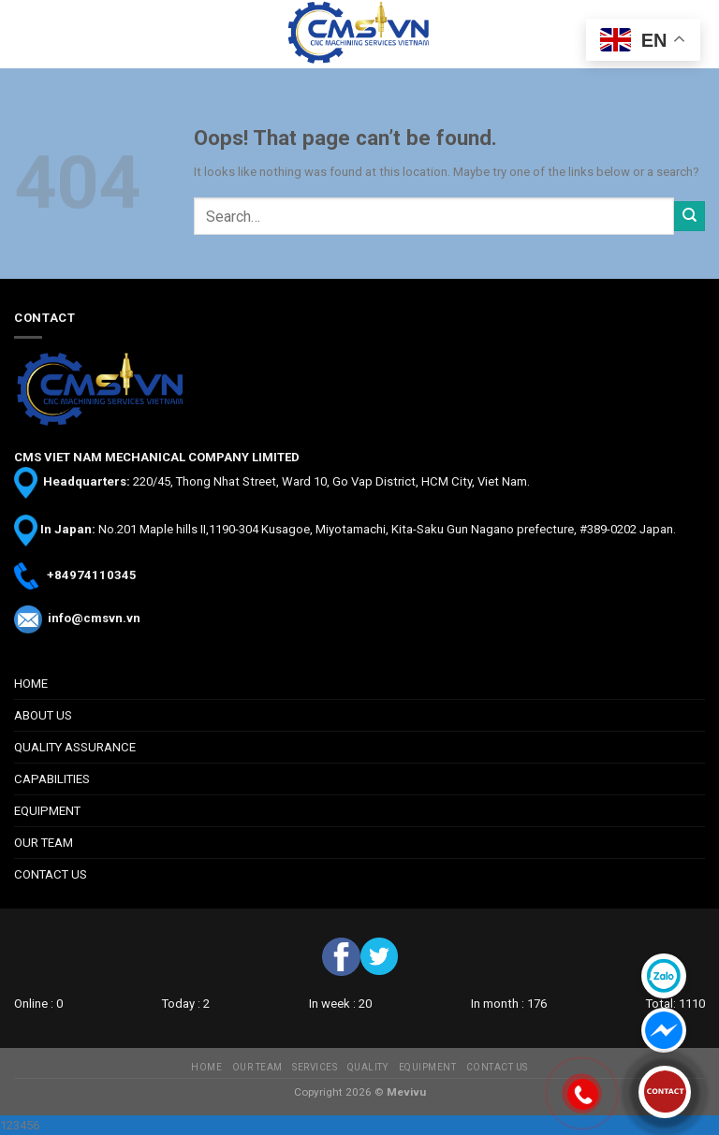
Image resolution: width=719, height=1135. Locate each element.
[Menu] (23, 34)
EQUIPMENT (47, 811)
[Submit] (689, 216)
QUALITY (368, 1067)
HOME (31, 684)
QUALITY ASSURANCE (75, 747)
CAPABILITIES (52, 779)
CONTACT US (50, 874)
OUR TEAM (43, 843)
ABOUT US (43, 715)
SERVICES (314, 1067)
